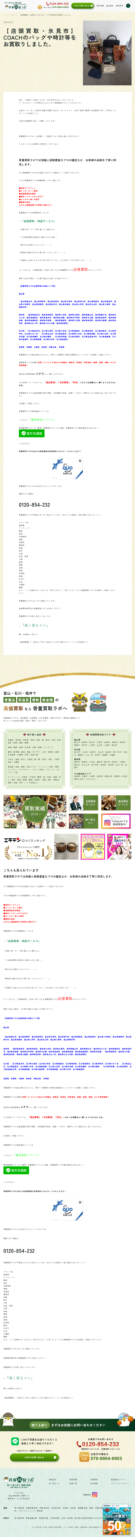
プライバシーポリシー (120, 1483)
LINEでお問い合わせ (81, 6)
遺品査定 (110, 5)
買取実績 (100, 5)
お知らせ (14, 15)
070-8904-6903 (60, 7)
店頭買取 (94, 1479)
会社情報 (94, 1483)
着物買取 (119, 5)
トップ (5, 15)
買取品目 (52, 1479)
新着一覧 (73, 1483)
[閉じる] (129, 1506)
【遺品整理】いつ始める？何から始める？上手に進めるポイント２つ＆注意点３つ (53, 642)
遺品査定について (118, 1479)
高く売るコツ (54, 1483)
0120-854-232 (59, 3)
